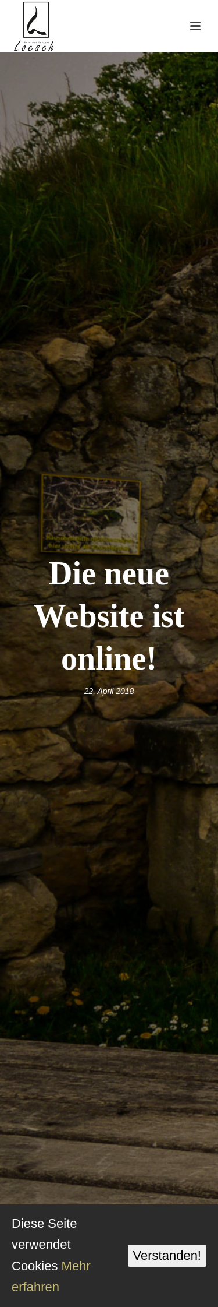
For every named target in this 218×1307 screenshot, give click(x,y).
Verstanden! (167, 1255)
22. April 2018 (109, 691)
